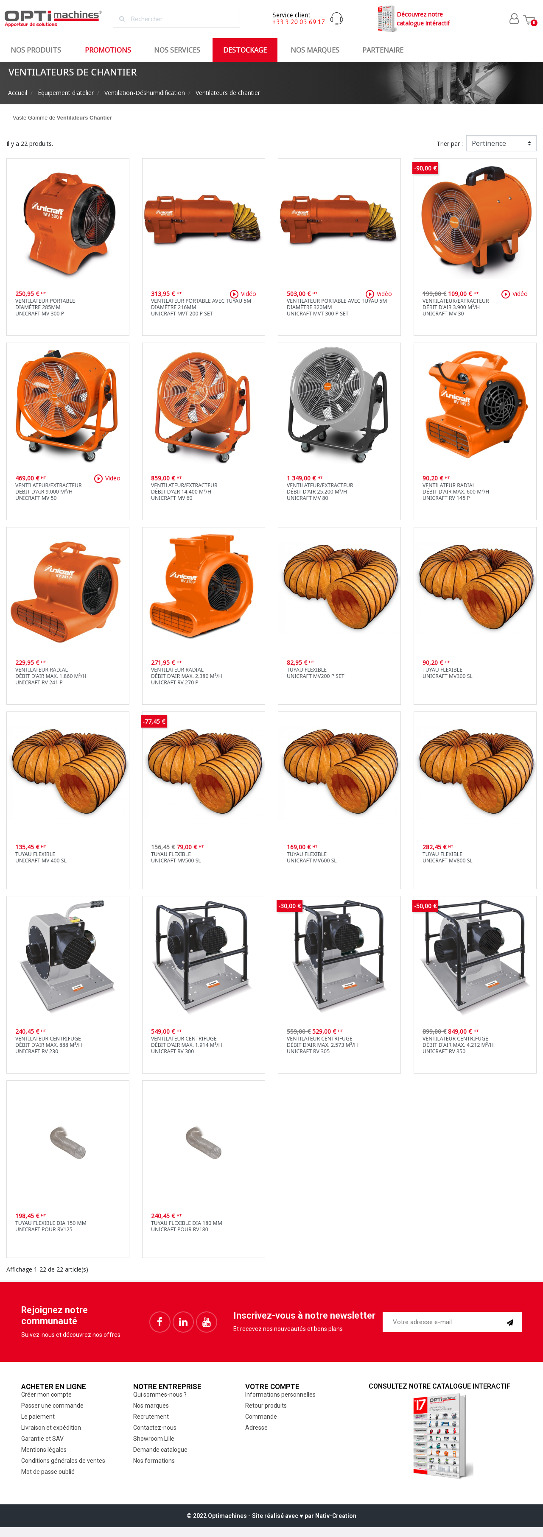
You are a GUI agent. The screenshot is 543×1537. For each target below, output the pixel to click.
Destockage (245, 50)
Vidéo (242, 294)
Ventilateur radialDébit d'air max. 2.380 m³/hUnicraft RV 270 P (186, 676)
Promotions (108, 50)
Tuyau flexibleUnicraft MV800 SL (448, 857)
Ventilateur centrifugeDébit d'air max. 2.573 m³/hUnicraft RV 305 (322, 1044)
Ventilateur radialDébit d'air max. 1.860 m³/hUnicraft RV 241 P (51, 676)
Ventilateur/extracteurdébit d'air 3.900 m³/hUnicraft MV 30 (456, 307)
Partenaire (382, 50)
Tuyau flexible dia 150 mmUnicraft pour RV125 (51, 1226)
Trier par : (450, 143)
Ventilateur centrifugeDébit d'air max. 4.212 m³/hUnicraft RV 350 (458, 1044)
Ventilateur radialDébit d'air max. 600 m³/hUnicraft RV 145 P (456, 491)
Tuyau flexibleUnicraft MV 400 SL (41, 857)
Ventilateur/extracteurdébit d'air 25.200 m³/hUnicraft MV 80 (320, 491)
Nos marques (315, 50)
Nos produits (36, 50)
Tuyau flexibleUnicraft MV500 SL (176, 857)
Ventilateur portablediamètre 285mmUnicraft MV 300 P (45, 307)
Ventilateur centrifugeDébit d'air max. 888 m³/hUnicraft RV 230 (48, 1044)
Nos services (177, 50)
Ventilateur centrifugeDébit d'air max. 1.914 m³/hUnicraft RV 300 (186, 1044)
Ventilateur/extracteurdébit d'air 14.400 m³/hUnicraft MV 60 (184, 491)
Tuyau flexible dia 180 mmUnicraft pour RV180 (186, 1226)
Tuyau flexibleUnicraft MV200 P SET (315, 673)
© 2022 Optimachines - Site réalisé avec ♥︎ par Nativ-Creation (271, 1515)
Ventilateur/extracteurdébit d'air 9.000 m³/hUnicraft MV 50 (48, 491)
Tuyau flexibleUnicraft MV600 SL (312, 857)
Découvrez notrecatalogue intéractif (412, 18)
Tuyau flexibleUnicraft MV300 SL (448, 673)
